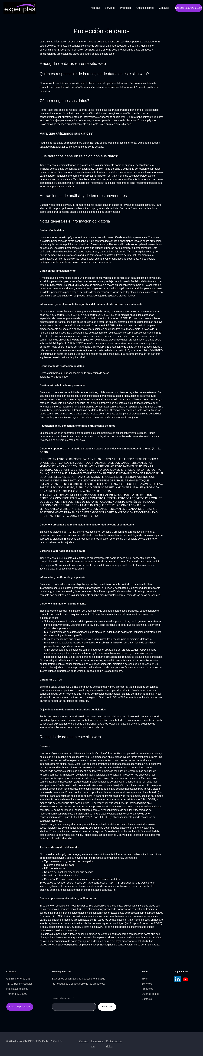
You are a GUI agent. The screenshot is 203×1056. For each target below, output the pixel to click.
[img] (19, 14)
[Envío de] (107, 1007)
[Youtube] (185, 979)
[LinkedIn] (177, 979)
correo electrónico (62, 998)
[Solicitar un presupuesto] (188, 8)
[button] (126, 8)
